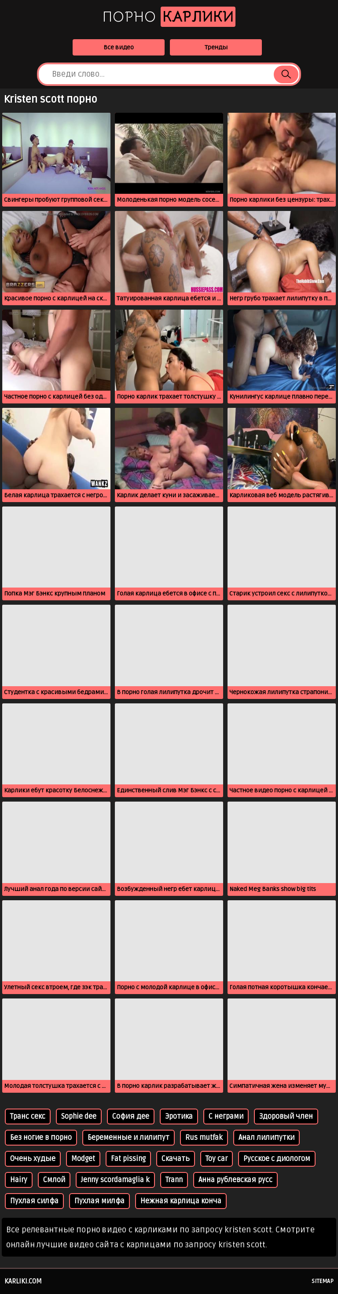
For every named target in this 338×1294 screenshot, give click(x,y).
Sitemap (323, 1281)
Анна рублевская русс (235, 1180)
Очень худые (32, 1158)
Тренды (216, 47)
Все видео (118, 47)
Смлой (54, 1180)
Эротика (179, 1116)
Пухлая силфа (34, 1201)
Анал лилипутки (266, 1137)
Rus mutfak (204, 1137)
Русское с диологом (276, 1158)
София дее (130, 1116)
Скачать (176, 1158)
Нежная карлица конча (180, 1201)
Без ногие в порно (41, 1137)
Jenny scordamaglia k (115, 1180)
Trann (174, 1180)
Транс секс (27, 1116)
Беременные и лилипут (128, 1137)
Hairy (18, 1180)
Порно (169, 17)
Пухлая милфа (99, 1201)
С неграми (226, 1116)
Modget (83, 1158)
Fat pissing (128, 1158)
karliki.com (23, 1281)
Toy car (217, 1158)
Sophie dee (78, 1116)
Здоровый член (286, 1116)
